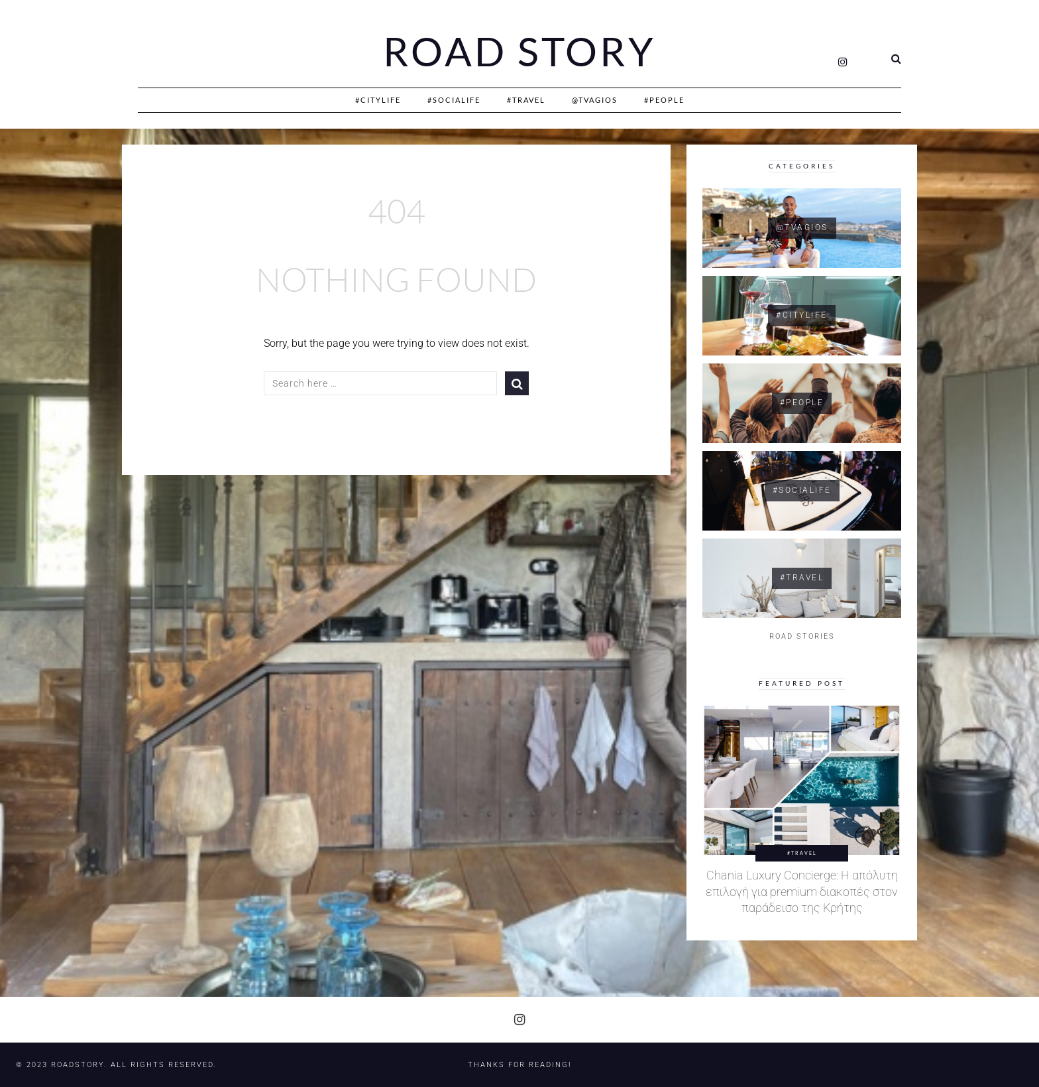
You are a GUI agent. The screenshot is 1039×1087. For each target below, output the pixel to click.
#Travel (526, 100)
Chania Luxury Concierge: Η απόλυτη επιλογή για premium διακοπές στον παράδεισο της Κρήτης (802, 892)
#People (664, 100)
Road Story (519, 52)
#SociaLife (453, 100)
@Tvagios (595, 100)
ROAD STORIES (802, 636)
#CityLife (378, 100)
